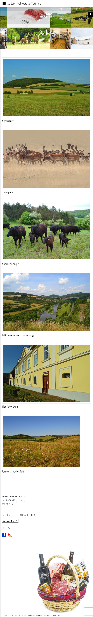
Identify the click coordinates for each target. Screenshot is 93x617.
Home (41, 39)
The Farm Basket (47, 20)
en (89, 9)
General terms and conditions (33, 615)
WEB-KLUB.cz (58, 615)
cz (83, 9)
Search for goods (73, 9)
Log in (61, 9)
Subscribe (10, 521)
